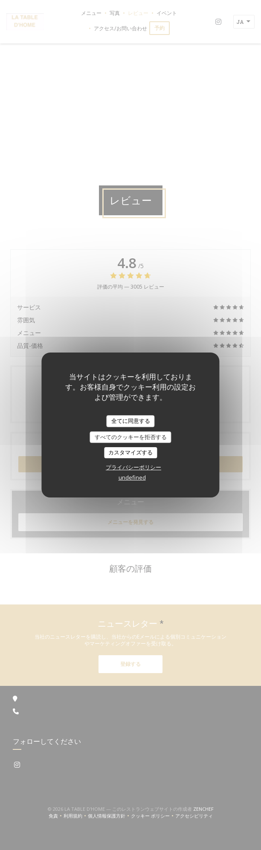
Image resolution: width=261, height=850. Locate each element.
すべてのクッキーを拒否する (131, 437)
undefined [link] (132, 477)
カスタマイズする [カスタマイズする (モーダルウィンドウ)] (130, 452)
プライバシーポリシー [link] (133, 467)
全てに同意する (130, 421)
